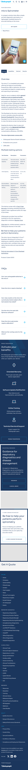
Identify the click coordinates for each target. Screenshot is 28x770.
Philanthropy (6, 585)
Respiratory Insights (8, 597)
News (4, 592)
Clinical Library (7, 696)
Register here (18, 220)
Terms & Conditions (8, 735)
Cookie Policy (6, 732)
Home (4, 577)
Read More (6, 31)
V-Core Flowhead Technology (11, 630)
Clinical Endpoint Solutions (10, 650)
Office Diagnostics (8, 635)
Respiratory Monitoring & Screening (13, 620)
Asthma (5, 670)
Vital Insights (6, 590)
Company (5, 580)
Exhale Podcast (7, 600)
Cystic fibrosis (7, 675)
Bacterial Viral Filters (8, 625)
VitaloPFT (5, 633)
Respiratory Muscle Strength (11, 618)
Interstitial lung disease (9, 678)
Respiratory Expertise (9, 665)
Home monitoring (8, 660)
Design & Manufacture (8, 719)
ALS (4, 680)
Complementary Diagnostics (11, 623)
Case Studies (6, 708)
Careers (5, 587)
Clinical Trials (6, 648)
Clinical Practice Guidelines (10, 701)
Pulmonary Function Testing (10, 615)
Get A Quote (14, 26)
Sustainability (6, 582)
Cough (4, 668)
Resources (6, 688)
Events (4, 605)
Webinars (5, 706)
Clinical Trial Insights (9, 595)
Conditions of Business (9, 739)
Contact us (4, 750)
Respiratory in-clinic (8, 653)
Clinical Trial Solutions (9, 663)
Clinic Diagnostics (8, 638)
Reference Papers (8, 698)
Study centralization (8, 655)
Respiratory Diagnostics (9, 613)
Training (5, 693)
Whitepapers (6, 703)
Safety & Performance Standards (11, 722)
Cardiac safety (7, 658)
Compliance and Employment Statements (14, 742)
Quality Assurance (7, 715)
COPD (4, 673)
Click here (4, 224)
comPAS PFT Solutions (9, 628)
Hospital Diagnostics (9, 640)
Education (5, 691)
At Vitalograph (7, 602)
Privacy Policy (6, 729)
